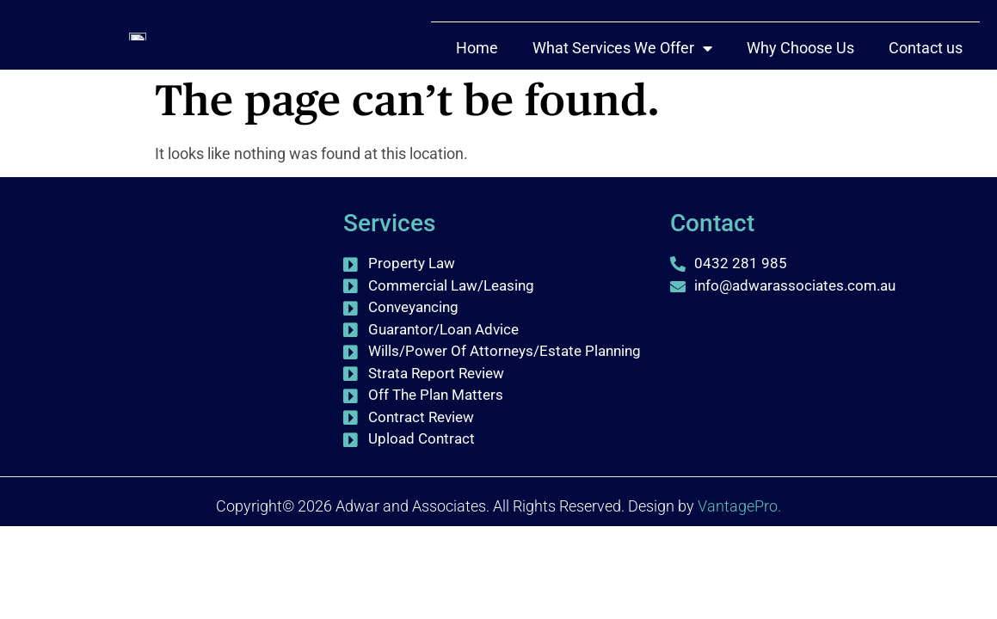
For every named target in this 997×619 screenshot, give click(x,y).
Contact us (926, 78)
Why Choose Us (800, 78)
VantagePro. (739, 506)
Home (477, 78)
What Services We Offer (622, 78)
